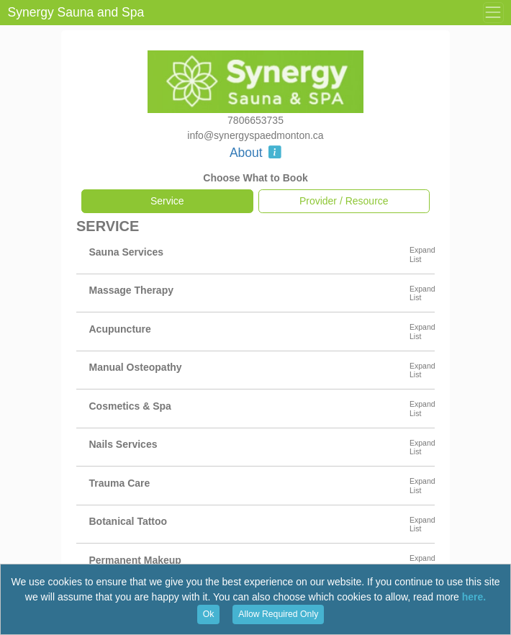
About (255, 152)
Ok (208, 614)
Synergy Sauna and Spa (76, 12)
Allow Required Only (278, 614)
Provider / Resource (344, 201)
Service (167, 201)
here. (474, 597)
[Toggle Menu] (493, 12)
